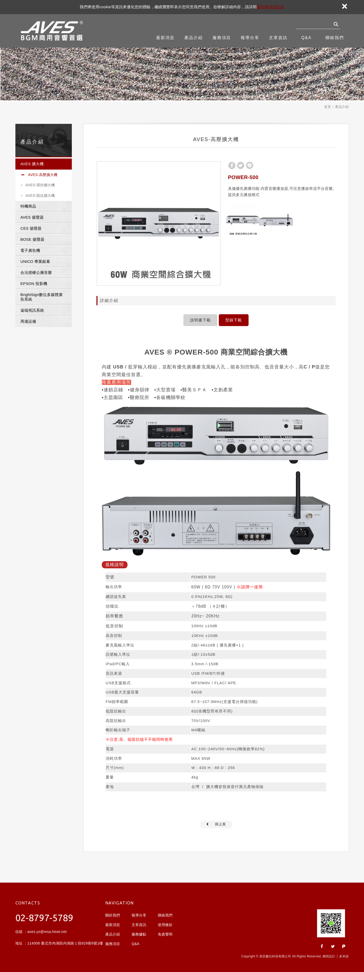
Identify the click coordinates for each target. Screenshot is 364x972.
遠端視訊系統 (32, 310)
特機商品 (28, 206)
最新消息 (165, 37)
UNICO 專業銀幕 (35, 261)
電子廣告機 (30, 250)
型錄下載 (233, 320)
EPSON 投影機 (34, 283)
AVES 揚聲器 (32, 217)
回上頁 (220, 824)
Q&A (306, 37)
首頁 (327, 107)
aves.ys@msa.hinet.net (47, 932)
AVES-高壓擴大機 (42, 175)
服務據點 (139, 934)
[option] (158, 223)
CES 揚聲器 (31, 228)
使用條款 (165, 925)
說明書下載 (200, 320)
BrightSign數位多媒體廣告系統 (42, 296)
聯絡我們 (335, 37)
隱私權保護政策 (270, 7)
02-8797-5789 (44, 917)
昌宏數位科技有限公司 (52, 31)
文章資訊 (278, 37)
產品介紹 (193, 37)
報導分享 (250, 37)
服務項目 (222, 37)
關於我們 (112, 915)
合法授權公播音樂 (36, 272)
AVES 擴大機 (32, 164)
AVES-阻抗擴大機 (40, 195)
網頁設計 (329, 956)
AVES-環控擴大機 (40, 185)
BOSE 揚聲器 (33, 239)
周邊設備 (28, 321)
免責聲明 (165, 934)
